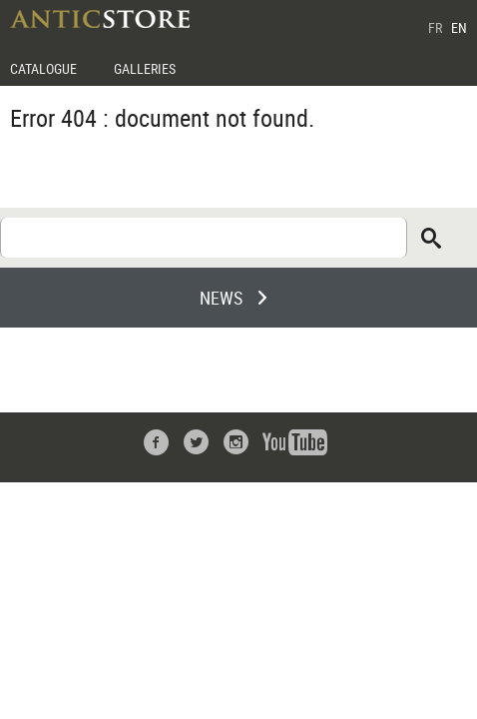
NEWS (221, 298)
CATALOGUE (43, 68)
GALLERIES (145, 68)
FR (435, 27)
